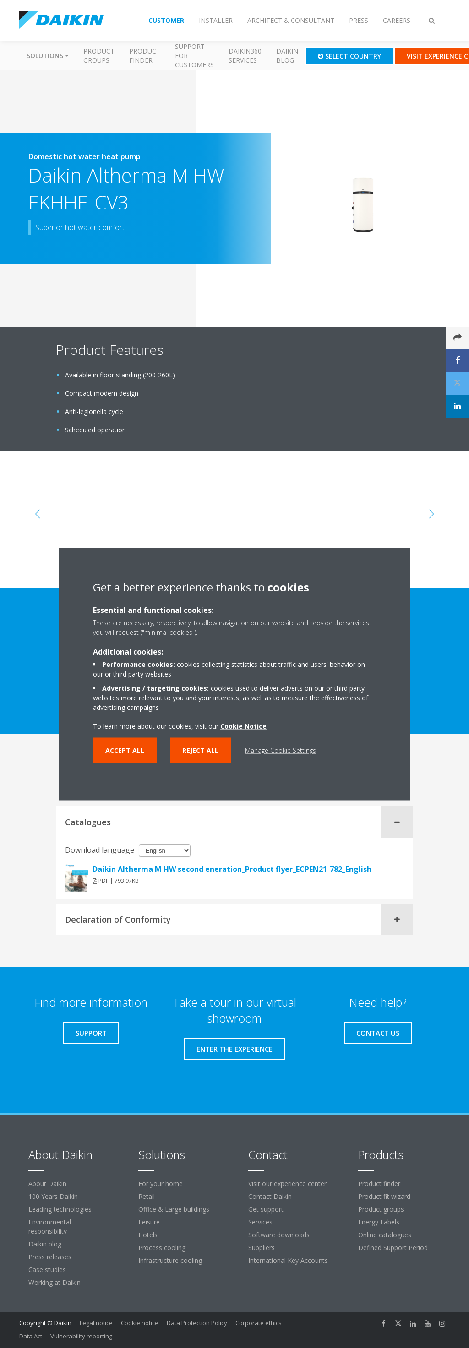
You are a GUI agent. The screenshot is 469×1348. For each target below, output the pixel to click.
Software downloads (279, 1234)
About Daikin (47, 1183)
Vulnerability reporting (81, 1336)
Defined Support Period (394, 1247)
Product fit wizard (384, 1196)
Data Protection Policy (197, 1323)
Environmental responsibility (49, 1226)
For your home (160, 1183)
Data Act (30, 1336)
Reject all (200, 750)
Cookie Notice (243, 725)
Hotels (148, 1234)
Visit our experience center (287, 1183)
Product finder (144, 55)
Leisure (149, 1222)
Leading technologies (60, 1209)
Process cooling (161, 1247)
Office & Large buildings (173, 1209)
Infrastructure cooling (170, 1260)
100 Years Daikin (53, 1196)
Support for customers (194, 55)
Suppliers (261, 1247)
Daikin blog (287, 55)
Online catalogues (384, 1234)
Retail (146, 1196)
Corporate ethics (258, 1323)
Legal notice (96, 1323)
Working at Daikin (54, 1282)
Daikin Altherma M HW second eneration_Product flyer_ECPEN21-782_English (232, 869)
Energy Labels (378, 1222)
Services (260, 1222)
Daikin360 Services (245, 55)
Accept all (124, 750)
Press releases (49, 1256)
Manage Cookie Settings (280, 750)
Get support (266, 1209)
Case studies (47, 1269)
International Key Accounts (288, 1260)
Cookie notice (139, 1323)
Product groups (99, 55)
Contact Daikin (270, 1196)
